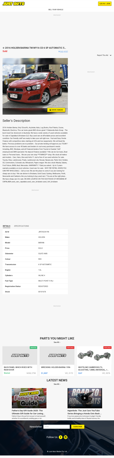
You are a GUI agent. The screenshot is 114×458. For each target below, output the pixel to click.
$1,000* (44, 373)
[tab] (6, 226)
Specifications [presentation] (21, 226)
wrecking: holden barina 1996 (55, 367)
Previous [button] (4, 86)
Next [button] (66, 86)
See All (56, 342)
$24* (80, 373)
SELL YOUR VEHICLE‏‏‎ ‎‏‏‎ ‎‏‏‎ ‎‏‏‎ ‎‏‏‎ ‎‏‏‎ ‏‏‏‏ (57, 10)
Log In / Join (104, 4)
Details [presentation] (6, 226)
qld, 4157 (64, 52)
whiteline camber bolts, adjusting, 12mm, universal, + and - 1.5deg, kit (92, 369)
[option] (35, 86)
